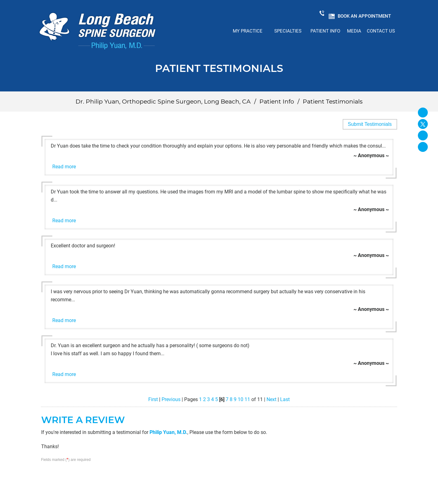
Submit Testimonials (370, 124)
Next (271, 399)
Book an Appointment (364, 16)
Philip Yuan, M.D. (168, 432)
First (153, 399)
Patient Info (325, 31)
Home (216, 31)
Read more (64, 167)
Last (285, 399)
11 (247, 399)
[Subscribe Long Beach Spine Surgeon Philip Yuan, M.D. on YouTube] (423, 147)
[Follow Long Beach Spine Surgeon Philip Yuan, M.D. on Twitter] (423, 124)
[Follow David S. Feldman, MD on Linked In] (423, 135)
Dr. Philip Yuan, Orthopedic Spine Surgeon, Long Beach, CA (163, 101)
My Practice (247, 31)
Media (354, 31)
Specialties (287, 31)
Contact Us (381, 31)
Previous (171, 399)
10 (240, 399)
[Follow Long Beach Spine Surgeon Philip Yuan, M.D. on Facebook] (423, 112)
